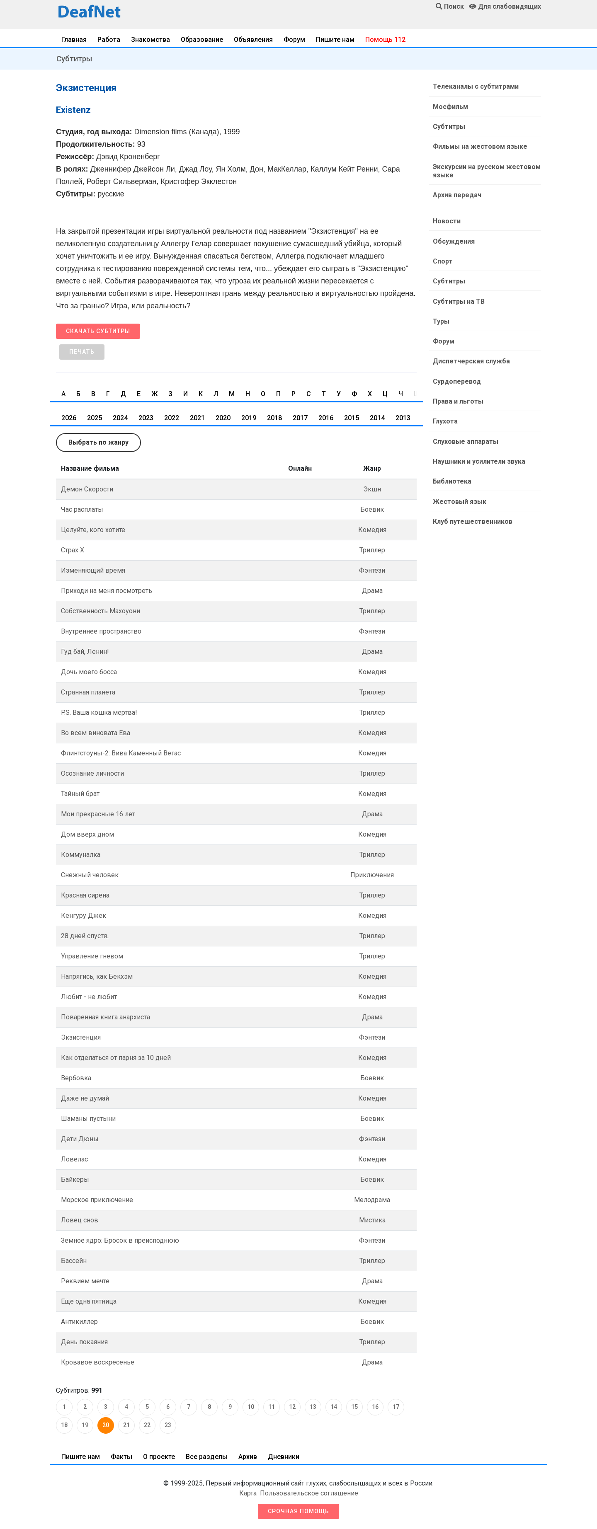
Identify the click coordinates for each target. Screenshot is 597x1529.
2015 (351, 418)
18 (64, 1425)
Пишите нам (335, 40)
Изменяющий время (93, 570)
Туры (440, 320)
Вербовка (76, 1078)
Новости (446, 220)
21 (126, 1425)
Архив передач (456, 194)
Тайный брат (80, 794)
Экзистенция (81, 1037)
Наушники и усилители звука (478, 459)
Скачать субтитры (98, 331)
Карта (248, 1493)
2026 (68, 418)
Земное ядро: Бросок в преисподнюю (120, 1240)
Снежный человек (90, 875)
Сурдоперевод (456, 379)
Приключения (372, 875)
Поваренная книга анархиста (105, 1017)
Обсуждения (453, 240)
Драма (372, 591)
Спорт (442, 260)
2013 (403, 418)
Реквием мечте (85, 1281)
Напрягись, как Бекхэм (97, 976)
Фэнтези (372, 570)
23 (168, 1425)
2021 (197, 418)
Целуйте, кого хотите (93, 530)
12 (292, 1406)
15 (354, 1406)
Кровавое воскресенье (97, 1362)
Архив (247, 1457)
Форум (294, 40)
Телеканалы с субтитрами (475, 86)
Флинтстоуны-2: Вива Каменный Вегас (121, 753)
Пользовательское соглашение (309, 1493)
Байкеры (75, 1179)
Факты (121, 1457)
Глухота (444, 419)
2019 (248, 418)
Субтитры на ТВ (458, 300)
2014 (377, 418)
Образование (202, 40)
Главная (74, 40)
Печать (82, 351)
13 (313, 1406)
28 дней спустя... (86, 936)
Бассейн (74, 1261)
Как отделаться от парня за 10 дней (116, 1058)
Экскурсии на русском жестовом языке (486, 170)
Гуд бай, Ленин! (85, 652)
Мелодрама (372, 1200)
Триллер (372, 550)
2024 (120, 418)
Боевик (372, 509)
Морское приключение (97, 1200)
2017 (300, 418)
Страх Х (72, 550)
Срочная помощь (298, 1511)
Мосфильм (450, 106)
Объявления (253, 40)
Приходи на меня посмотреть (106, 591)
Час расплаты (82, 509)
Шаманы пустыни (88, 1119)
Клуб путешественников (472, 519)
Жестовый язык (459, 499)
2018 (274, 418)
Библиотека (451, 479)
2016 (325, 418)
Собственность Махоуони (100, 611)
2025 (94, 418)
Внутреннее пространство (101, 631)
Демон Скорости (87, 489)
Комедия (372, 530)
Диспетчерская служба (471, 359)
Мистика (372, 1220)
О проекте (159, 1457)
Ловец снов (79, 1220)
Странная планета (88, 692)
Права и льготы (457, 399)
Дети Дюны (80, 1139)
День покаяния (84, 1342)
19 (85, 1425)
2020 (223, 418)
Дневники (283, 1457)
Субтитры (74, 58)
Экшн (372, 489)
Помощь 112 (385, 40)
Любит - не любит (89, 997)
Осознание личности (92, 773)
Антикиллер (79, 1322)
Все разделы (207, 1457)
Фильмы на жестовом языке (479, 146)
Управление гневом (92, 956)
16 (375, 1406)
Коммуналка (80, 855)
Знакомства (150, 40)
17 (396, 1406)
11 (271, 1406)
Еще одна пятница (88, 1301)
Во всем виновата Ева (95, 733)
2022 (171, 418)
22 (147, 1425)
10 (251, 1406)
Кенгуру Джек (83, 915)
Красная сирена (85, 895)
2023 (145, 418)
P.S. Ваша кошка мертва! (99, 712)
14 (333, 1406)
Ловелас (74, 1159)
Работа (108, 40)
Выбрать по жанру (98, 442)
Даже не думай (85, 1098)
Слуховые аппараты (465, 439)
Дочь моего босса (89, 672)
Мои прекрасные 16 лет (98, 814)
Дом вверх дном (87, 834)
